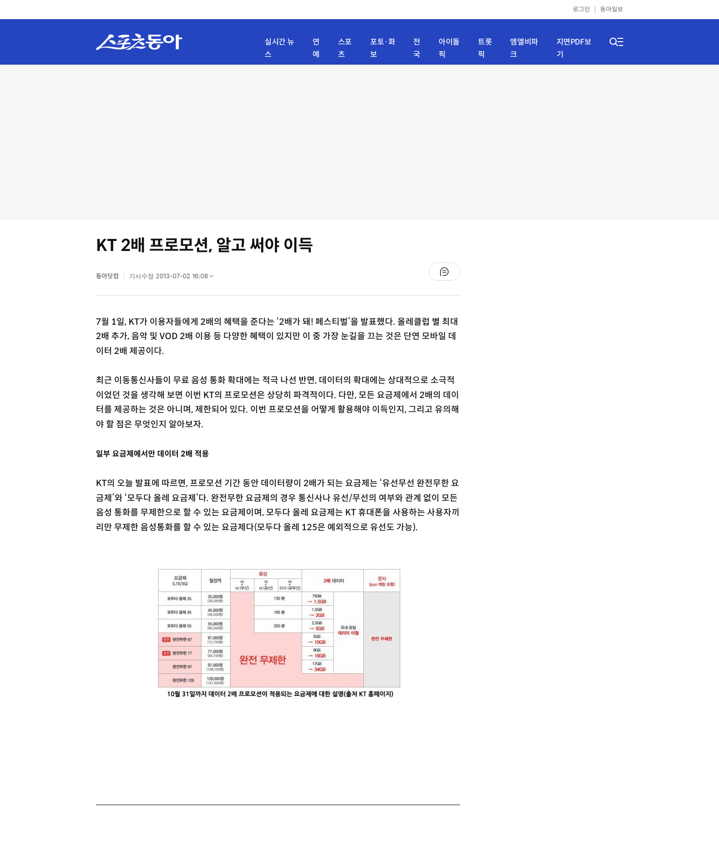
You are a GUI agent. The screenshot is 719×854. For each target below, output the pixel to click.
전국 (416, 48)
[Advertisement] (360, 141)
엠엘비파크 (524, 48)
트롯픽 (485, 48)
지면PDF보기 (574, 48)
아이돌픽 (449, 48)
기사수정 (174, 278)
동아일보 (611, 9)
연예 (316, 48)
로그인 (581, 9)
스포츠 (345, 48)
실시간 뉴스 (279, 48)
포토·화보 (382, 48)
